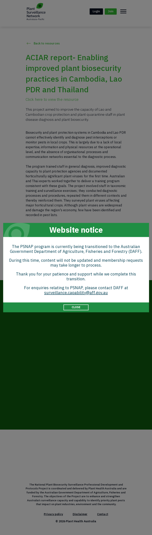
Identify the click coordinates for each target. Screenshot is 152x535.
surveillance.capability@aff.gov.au (76, 292)
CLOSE (76, 307)
